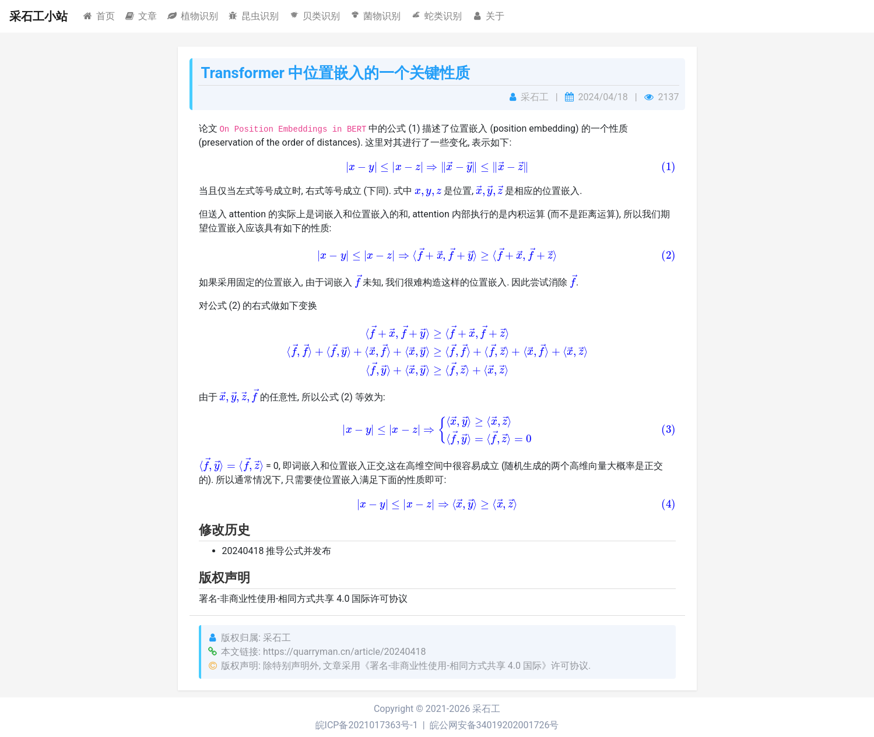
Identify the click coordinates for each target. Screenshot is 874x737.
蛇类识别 (436, 16)
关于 (487, 16)
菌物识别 (375, 16)
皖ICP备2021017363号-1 (366, 725)
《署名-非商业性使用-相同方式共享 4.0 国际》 (455, 665)
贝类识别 (314, 16)
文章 (140, 16)
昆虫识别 (253, 16)
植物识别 (192, 16)
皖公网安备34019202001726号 (494, 725)
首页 (98, 16)
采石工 (486, 708)
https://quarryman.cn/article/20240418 (344, 651)
